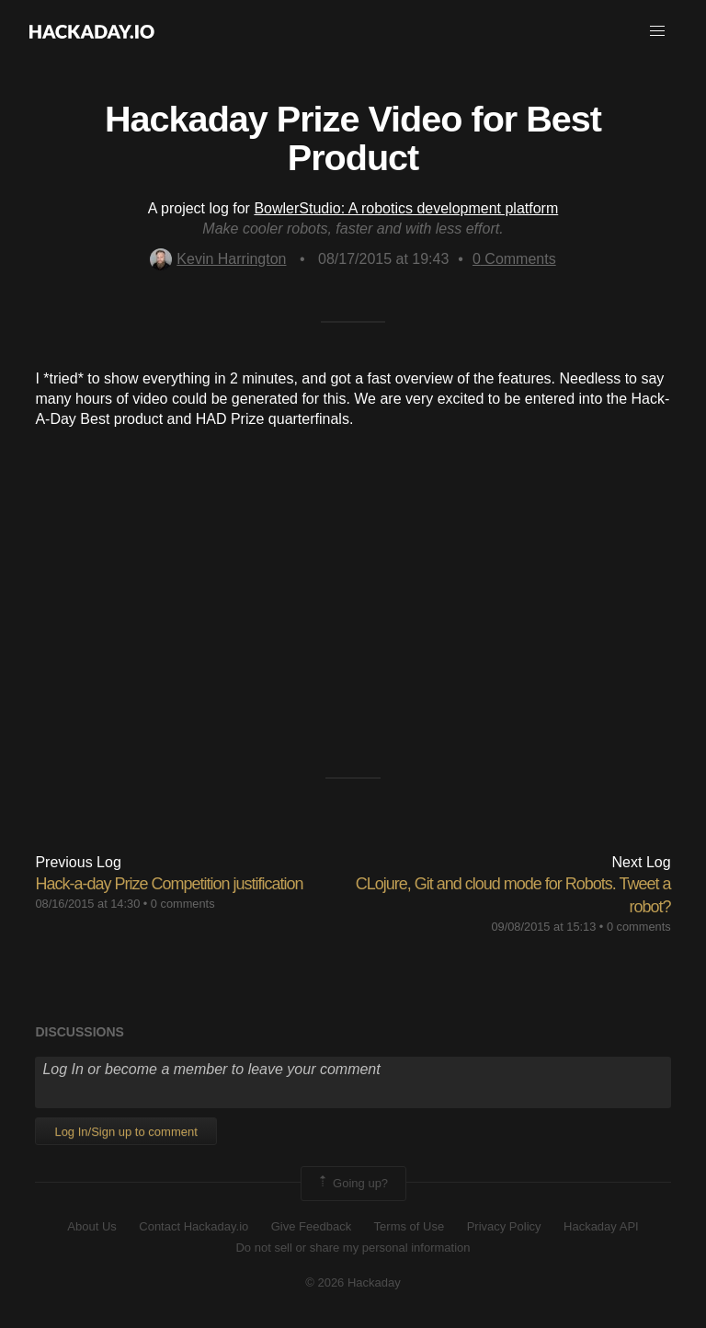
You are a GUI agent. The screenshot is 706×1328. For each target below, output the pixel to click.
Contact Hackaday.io (193, 1226)
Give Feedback (311, 1226)
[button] (657, 31)
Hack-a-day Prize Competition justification (168, 884)
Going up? (352, 1183)
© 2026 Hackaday (353, 1282)
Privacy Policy (504, 1226)
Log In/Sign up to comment (125, 1132)
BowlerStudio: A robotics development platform (406, 208)
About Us (91, 1226)
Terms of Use (409, 1226)
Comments (514, 259)
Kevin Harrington (218, 259)
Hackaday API (601, 1226)
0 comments (183, 903)
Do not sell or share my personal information (352, 1247)
